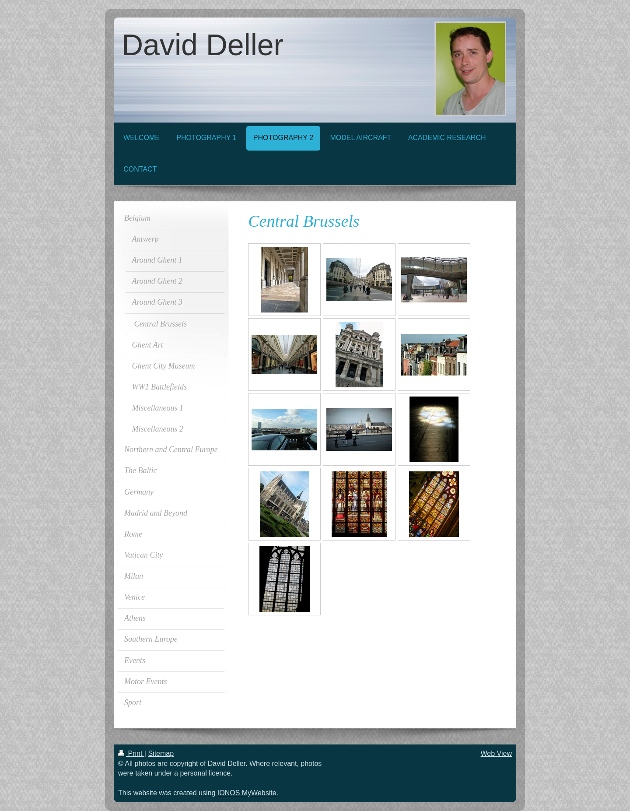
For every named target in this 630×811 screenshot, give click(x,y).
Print (131, 753)
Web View (496, 753)
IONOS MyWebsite (246, 793)
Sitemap (161, 753)
